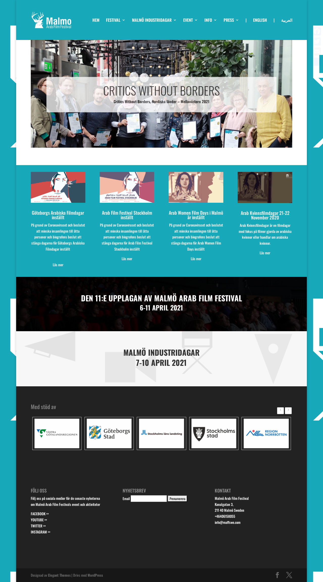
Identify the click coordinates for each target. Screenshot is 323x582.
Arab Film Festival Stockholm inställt (127, 214)
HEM (95, 20)
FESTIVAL (113, 20)
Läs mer (265, 252)
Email (126, 498)
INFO (208, 20)
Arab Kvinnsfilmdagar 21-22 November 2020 (265, 215)
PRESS (229, 20)
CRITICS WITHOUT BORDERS (161, 96)
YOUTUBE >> (39, 519)
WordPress (95, 575)
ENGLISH (260, 20)
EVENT (188, 20)
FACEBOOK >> (40, 513)
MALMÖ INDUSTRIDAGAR (152, 20)
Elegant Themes (59, 575)
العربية (286, 20)
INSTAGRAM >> (40, 531)
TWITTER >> (38, 525)
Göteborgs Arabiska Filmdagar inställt (58, 214)
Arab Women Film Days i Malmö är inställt (196, 214)
